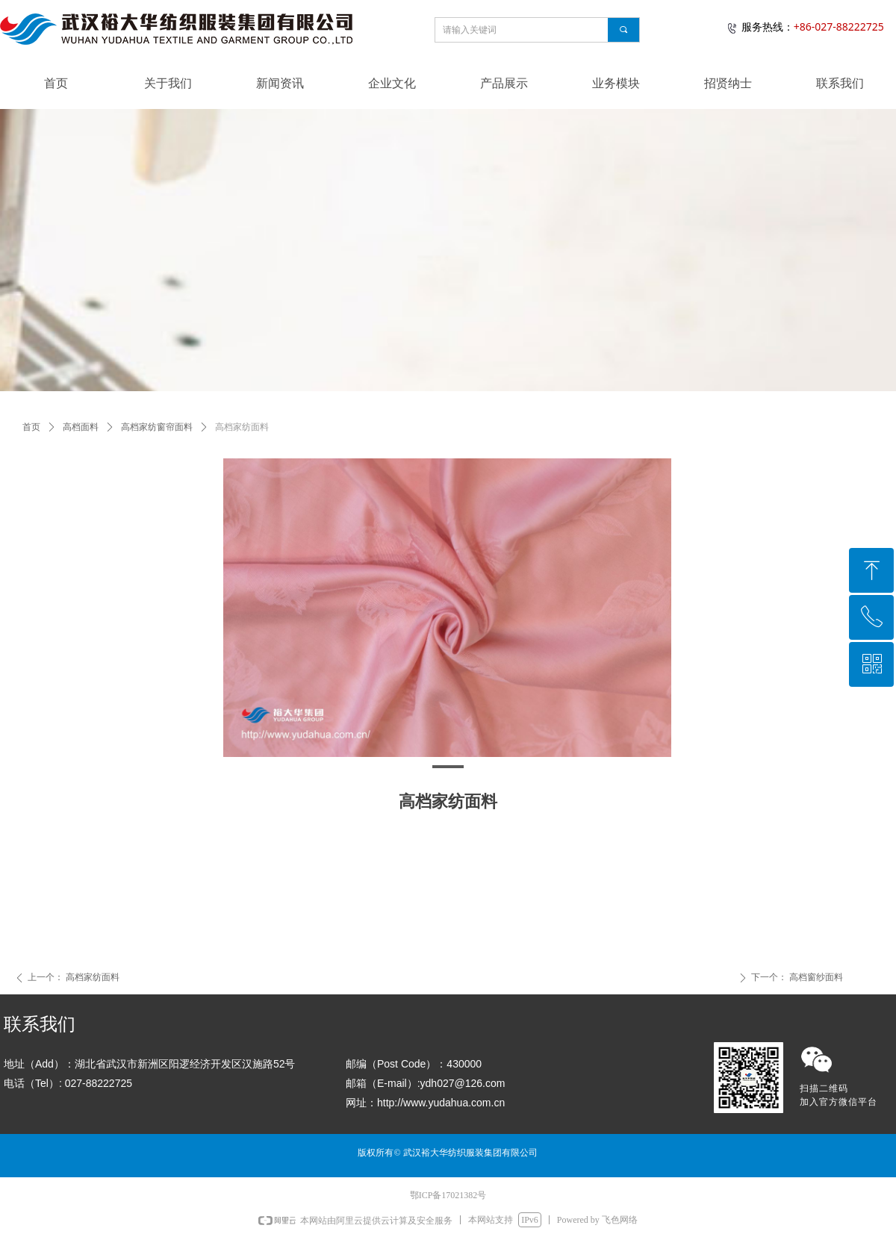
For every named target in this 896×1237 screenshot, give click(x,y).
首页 (31, 427)
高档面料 (81, 427)
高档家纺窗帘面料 (157, 427)
